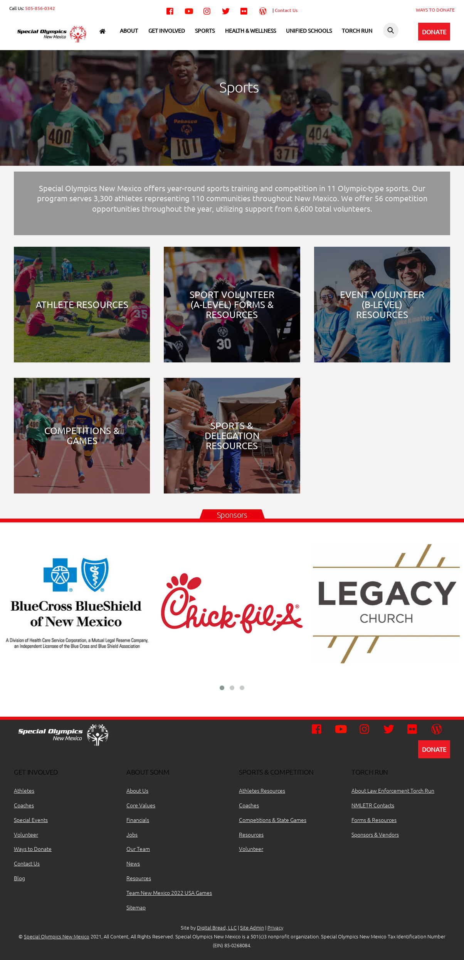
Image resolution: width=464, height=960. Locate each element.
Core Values (140, 805)
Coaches (24, 805)
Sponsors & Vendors (375, 834)
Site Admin (252, 927)
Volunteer (26, 834)
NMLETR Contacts (372, 805)
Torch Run (357, 30)
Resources (138, 878)
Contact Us (286, 10)
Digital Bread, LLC (217, 927)
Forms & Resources (374, 820)
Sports (205, 30)
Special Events (31, 820)
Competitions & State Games (272, 820)
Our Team (138, 848)
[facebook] (170, 9)
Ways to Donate (33, 848)
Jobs (132, 834)
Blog (19, 878)
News (133, 863)
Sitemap (136, 907)
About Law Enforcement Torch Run (392, 790)
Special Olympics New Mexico (56, 936)
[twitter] (226, 9)
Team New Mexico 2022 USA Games (169, 892)
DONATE (434, 31)
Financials (137, 820)
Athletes (24, 790)
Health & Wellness (250, 30)
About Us (137, 790)
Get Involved (166, 30)
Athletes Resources (262, 790)
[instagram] (207, 9)
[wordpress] (263, 9)
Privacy (275, 927)
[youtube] (189, 9)
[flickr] (244, 9)
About (129, 30)
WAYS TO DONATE (435, 10)
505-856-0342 (40, 8)
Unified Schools (309, 30)
